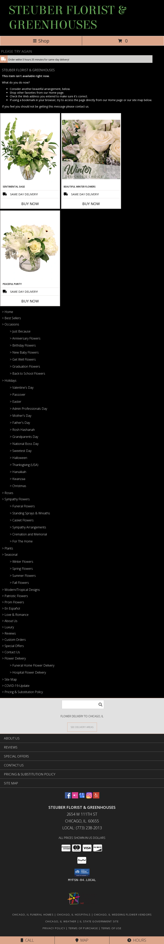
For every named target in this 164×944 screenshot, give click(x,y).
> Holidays (9, 380)
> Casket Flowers (22, 520)
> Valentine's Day (21, 387)
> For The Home (21, 541)
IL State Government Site (99, 921)
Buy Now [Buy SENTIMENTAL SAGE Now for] (30, 203)
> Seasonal (9, 554)
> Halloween (18, 458)
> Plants (7, 548)
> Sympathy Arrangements (28, 527)
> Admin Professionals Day (28, 408)
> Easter (15, 401)
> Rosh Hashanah (22, 430)
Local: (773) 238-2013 (82, 827)
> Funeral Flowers (22, 506)
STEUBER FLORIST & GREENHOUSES (67, 17)
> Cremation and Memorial (28, 534)
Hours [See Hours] (136, 940)
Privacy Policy (54, 928)
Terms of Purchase (83, 928)
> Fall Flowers (19, 582)
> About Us (9, 621)
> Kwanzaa (17, 479)
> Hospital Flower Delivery (28, 672)
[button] (82, 872)
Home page (56, 92)
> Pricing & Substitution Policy (22, 692)
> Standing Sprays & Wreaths (30, 513)
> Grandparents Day (24, 437)
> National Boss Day (24, 444)
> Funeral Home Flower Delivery (32, 665)
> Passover (17, 394)
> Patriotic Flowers (15, 596)
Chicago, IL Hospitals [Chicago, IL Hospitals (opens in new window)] (74, 914)
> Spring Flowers (21, 568)
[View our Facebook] (68, 797)
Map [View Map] (81, 940)
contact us (82, 106)
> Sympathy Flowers (16, 499)
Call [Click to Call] (27, 940)
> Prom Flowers (13, 602)
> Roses (7, 493)
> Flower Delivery (14, 658)
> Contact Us (11, 652)
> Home (7, 312)
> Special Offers (13, 646)
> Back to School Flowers (27, 373)
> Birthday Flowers (23, 345)
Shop (41, 40)
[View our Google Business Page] (82, 797)
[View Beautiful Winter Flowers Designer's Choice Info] (91, 149)
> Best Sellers (11, 318)
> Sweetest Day (20, 451)
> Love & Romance (15, 614)
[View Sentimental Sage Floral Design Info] (30, 149)
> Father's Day (20, 422)
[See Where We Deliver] (82, 727)
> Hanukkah (18, 472)
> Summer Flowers (23, 575)
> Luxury (8, 627)
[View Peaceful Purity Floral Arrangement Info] (30, 246)
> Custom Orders (14, 639)
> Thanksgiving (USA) (24, 465)
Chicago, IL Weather (60, 921)
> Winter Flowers (21, 561)
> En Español (11, 608)
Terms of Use (111, 928)
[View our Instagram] (89, 797)
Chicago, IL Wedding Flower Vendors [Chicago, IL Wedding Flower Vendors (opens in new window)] (123, 914)
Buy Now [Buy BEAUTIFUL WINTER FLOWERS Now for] (91, 203)
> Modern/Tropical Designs (21, 590)
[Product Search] (83, 704)
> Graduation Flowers (25, 366)
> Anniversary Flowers (25, 338)
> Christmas (18, 486)
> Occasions (10, 324)
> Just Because (20, 331)
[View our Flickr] (75, 797)
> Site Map (9, 679)
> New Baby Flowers (24, 352)
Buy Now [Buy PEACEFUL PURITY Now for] (30, 301)
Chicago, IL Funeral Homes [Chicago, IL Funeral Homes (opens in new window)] (33, 914)
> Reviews (9, 633)
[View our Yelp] (96, 797)
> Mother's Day (20, 415)
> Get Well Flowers (23, 359)
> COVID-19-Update (16, 686)
